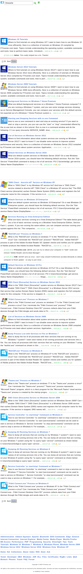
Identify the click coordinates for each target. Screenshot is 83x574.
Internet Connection (10, 539)
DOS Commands (57, 537)
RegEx (63, 557)
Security (47, 542)
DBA (20, 557)
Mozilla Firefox (70, 539)
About (25, 552)
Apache (35, 537)
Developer (12, 557)
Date (14, 61)
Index (32, 552)
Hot (8, 552)
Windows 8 (38, 544)
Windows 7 (27, 544)
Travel (19, 559)
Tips (65, 542)
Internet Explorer (28, 539)
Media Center (43, 539)
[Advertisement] (41, 21)
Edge (68, 537)
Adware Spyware (23, 537)
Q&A (75, 557)
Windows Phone (51, 544)
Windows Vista (49, 547)
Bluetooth (44, 537)
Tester (3, 557)
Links (69, 557)
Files (44, 557)
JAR (34, 557)
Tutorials (5, 544)
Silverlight (56, 542)
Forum (31, 559)
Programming (36, 542)
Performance (17, 542)
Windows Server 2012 (10, 547)
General (75, 537)
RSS (38, 552)
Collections (16, 552)
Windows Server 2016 (31, 547)
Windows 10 (15, 544)
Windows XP (63, 547)
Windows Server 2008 (70, 544)
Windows (27, 557)
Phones (12, 559)
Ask (48, 552)
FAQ (25, 559)
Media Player (56, 539)
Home (3, 552)
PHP (27, 542)
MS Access (6, 542)
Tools (70, 542)
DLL (39, 557)
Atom (43, 552)
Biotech (4, 559)
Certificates (53, 557)
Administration (7, 537)
